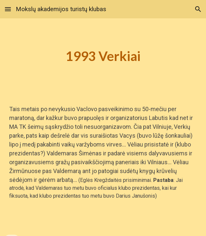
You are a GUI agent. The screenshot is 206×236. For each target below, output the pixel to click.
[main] (103, 56)
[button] (8, 9)
